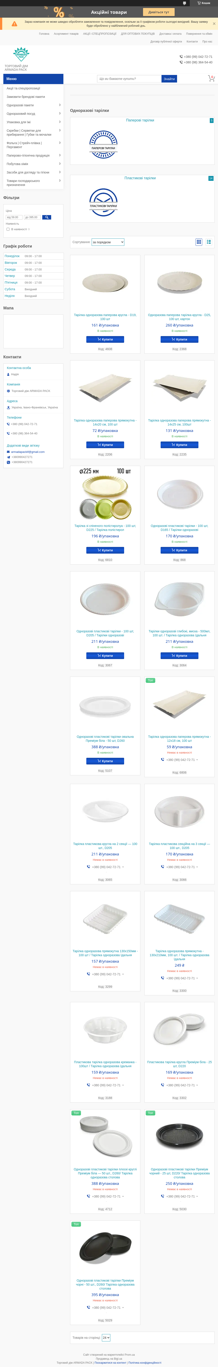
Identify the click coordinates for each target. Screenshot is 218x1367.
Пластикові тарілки (140, 178)
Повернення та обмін (199, 33)
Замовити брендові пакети (26, 97)
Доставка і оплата (170, 33)
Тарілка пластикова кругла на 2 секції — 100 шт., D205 (105, 846)
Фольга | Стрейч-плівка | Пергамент (24, 145)
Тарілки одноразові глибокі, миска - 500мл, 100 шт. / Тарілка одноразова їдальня (179, 633)
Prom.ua (130, 1354)
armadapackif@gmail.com (27, 452)
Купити (107, 339)
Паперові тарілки (140, 120)
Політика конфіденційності (145, 1362)
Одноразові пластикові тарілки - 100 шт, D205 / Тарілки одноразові (105, 633)
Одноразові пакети (20, 105)
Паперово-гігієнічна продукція (28, 155)
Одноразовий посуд (21, 113)
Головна (44, 33)
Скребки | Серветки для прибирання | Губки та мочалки (29, 132)
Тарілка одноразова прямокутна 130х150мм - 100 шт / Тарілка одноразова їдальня (105, 953)
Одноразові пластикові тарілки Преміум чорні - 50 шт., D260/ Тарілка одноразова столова (105, 1284)
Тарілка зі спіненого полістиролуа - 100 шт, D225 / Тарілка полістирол (105, 528)
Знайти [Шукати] (169, 79)
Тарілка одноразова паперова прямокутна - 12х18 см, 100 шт (179, 738)
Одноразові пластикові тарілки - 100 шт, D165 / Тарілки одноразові (179, 528)
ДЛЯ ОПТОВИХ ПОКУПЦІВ (138, 33)
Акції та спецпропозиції (23, 88)
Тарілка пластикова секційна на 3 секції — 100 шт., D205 (179, 846)
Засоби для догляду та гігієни (28, 172)
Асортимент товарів (66, 33)
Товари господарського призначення (23, 183)
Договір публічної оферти (166, 41)
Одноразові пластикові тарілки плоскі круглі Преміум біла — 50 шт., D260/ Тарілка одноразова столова (105, 1173)
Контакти (192, 41)
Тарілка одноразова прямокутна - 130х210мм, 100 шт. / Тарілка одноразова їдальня (179, 955)
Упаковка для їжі (18, 122)
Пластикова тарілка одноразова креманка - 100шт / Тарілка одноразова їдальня (105, 1064)
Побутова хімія (17, 164)
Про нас (207, 41)
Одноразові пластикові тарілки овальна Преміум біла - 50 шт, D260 (105, 738)
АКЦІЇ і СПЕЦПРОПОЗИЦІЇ (99, 33)
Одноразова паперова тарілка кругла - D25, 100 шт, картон (179, 317)
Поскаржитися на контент (110, 1362)
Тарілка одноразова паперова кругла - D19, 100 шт (105, 317)
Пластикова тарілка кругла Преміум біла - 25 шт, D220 (179, 1064)
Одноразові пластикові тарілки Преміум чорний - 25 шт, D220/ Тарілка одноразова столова (179, 1173)
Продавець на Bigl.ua (109, 1358)
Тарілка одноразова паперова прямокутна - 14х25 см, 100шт (179, 422)
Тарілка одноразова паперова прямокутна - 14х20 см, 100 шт (105, 422)
